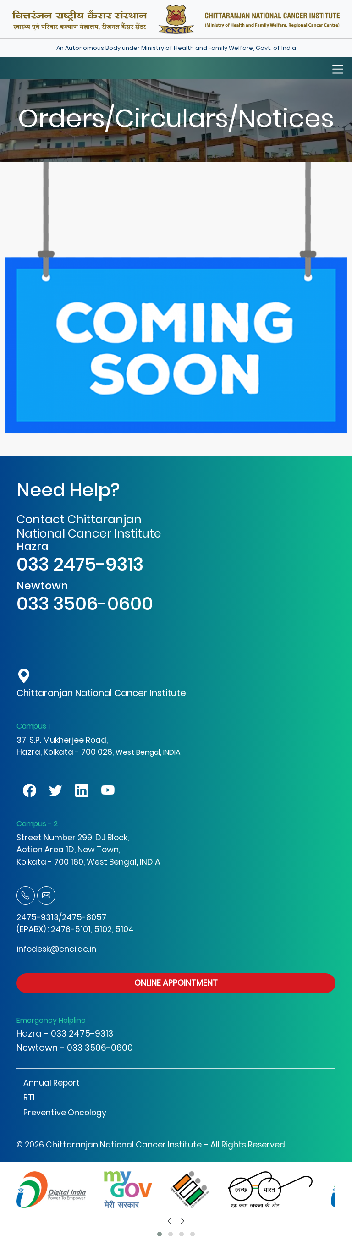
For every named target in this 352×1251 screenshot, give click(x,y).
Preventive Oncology (64, 1112)
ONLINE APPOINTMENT (176, 982)
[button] (159, 1234)
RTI (29, 1097)
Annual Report (51, 1082)
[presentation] (169, 1221)
